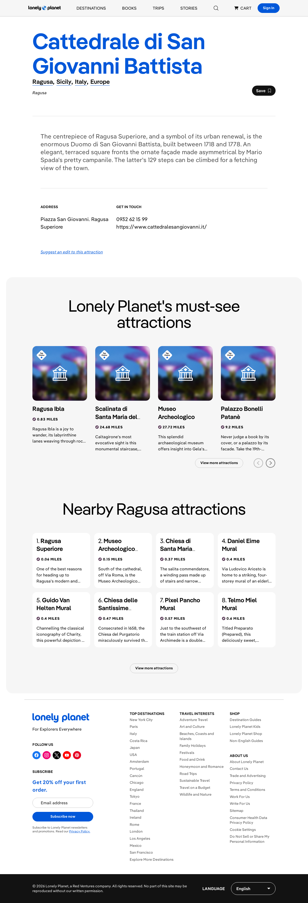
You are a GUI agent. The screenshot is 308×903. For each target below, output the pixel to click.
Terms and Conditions (247, 789)
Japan (135, 747)
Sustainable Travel (195, 780)
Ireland (135, 817)
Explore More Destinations (152, 859)
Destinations (91, 8)
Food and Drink (192, 759)
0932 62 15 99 (131, 219)
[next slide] (270, 463)
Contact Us (239, 768)
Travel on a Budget (195, 787)
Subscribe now (62, 816)
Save (264, 92)
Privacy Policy (241, 782)
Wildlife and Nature (195, 794)
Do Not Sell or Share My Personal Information (250, 839)
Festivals (187, 752)
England (137, 789)
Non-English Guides (246, 740)
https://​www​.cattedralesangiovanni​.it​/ (161, 227)
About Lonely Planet (247, 761)
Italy (133, 733)
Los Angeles (140, 838)
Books (129, 8)
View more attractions (219, 462)
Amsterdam (139, 761)
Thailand (137, 810)
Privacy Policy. (79, 831)
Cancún (136, 775)
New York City (141, 719)
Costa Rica (138, 740)
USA (133, 754)
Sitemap (236, 810)
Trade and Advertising (248, 775)
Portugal (137, 768)
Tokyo (135, 796)
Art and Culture (192, 726)
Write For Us (240, 803)
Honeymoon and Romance (202, 766)
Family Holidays (193, 745)
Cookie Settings (243, 829)
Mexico (136, 845)
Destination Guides (245, 719)
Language (213, 888)
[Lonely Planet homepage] (44, 8)
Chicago (137, 782)
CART (243, 8)
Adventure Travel (194, 719)
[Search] (216, 8)
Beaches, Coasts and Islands (197, 736)
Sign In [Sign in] (268, 8)
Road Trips (188, 773)
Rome (134, 824)
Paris (134, 726)
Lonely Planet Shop (246, 733)
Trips (158, 8)
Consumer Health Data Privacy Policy (248, 820)
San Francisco (141, 852)
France (135, 803)
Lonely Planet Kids (245, 726)
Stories (188, 8)
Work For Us (240, 796)
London (136, 831)
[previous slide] (258, 463)
